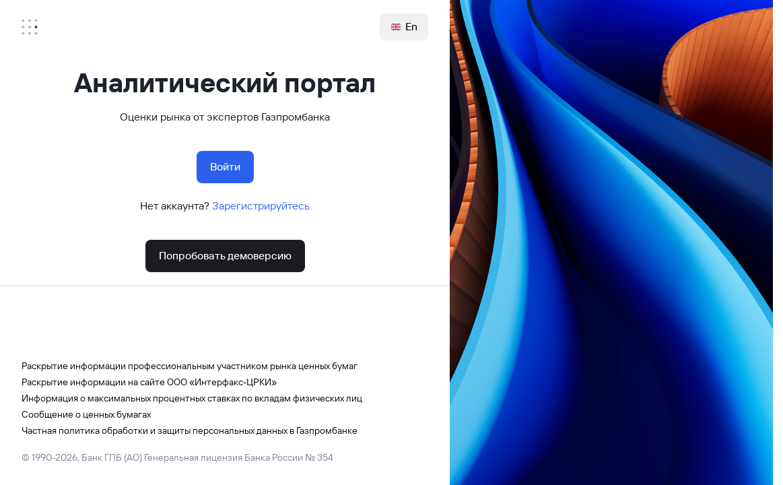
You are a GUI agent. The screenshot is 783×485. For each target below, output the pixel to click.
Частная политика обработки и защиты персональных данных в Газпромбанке (190, 430)
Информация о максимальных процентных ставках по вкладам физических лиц (192, 398)
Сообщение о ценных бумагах (86, 414)
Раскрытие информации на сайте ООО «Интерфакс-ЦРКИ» (149, 382)
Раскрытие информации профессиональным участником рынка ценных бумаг (190, 365)
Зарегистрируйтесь (261, 205)
